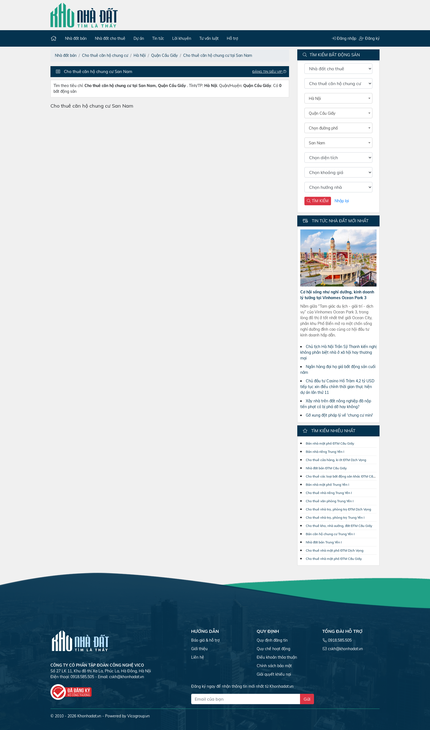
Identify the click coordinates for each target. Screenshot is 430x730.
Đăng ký (369, 38)
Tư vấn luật (209, 38)
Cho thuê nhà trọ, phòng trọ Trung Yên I (335, 517)
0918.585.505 (340, 640)
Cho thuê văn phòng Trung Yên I (329, 501)
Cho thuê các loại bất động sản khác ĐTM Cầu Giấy (344, 476)
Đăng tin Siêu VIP (270, 71)
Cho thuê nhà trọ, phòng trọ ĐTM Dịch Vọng (338, 509)
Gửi (307, 699)
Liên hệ (197, 657)
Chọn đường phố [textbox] (323, 128)
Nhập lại (342, 200)
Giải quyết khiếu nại (274, 674)
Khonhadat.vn (89, 716)
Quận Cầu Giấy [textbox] (322, 113)
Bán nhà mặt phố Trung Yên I (327, 484)
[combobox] (338, 98)
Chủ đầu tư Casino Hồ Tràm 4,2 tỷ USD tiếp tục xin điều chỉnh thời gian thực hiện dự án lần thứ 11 (337, 386)
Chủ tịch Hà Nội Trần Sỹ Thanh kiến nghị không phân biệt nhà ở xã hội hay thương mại (338, 352)
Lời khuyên (181, 38)
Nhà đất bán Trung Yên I (324, 542)
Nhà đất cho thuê (110, 38)
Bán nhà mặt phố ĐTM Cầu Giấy (330, 443)
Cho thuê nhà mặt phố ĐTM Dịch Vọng (334, 550)
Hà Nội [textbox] (315, 98)
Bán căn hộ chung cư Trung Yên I (330, 534)
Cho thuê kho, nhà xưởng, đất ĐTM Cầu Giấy (339, 526)
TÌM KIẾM (318, 200)
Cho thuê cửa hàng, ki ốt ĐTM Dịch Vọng (336, 460)
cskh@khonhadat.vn (126, 676)
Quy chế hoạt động (273, 648)
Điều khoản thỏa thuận (277, 657)
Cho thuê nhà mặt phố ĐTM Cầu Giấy (334, 559)
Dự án (139, 38)
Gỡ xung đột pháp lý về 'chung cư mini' (339, 415)
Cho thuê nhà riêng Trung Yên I (329, 493)
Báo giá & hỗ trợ (205, 640)
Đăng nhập (344, 38)
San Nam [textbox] (317, 143)
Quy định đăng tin (272, 640)
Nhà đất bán (76, 38)
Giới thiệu (199, 648)
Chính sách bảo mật (274, 665)
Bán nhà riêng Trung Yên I (325, 452)
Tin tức (158, 38)
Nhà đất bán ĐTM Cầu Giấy (326, 468)
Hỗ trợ (232, 38)
